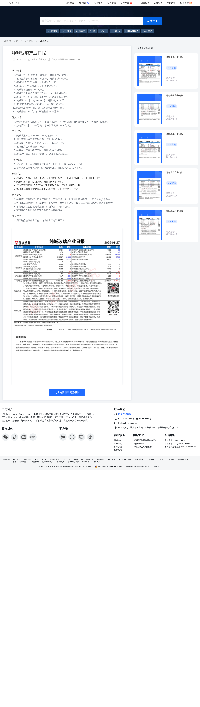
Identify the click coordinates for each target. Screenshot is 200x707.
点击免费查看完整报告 (67, 392)
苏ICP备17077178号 (83, 466)
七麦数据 (60, 462)
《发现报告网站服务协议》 (145, 440)
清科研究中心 (73, 462)
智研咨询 (101, 460)
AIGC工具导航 (40, 460)
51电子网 (66, 460)
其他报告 (29, 41)
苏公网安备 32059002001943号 (108, 466)
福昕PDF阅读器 (19, 462)
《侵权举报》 (139, 443)
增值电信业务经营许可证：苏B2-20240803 (142, 466)
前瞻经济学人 (47, 462)
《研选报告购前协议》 (143, 447)
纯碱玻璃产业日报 (29, 53)
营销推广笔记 (183, 460)
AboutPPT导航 (125, 460)
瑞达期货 (42, 59)
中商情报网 (34, 462)
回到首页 (70, 3)
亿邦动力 (161, 460)
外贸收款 (27, 460)
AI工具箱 (16, 460)
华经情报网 (54, 460)
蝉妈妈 (171, 460)
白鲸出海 (96, 462)
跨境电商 (90, 460)
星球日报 (85, 462)
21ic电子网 (78, 460)
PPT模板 (111, 460)
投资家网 (150, 460)
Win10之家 (138, 460)
